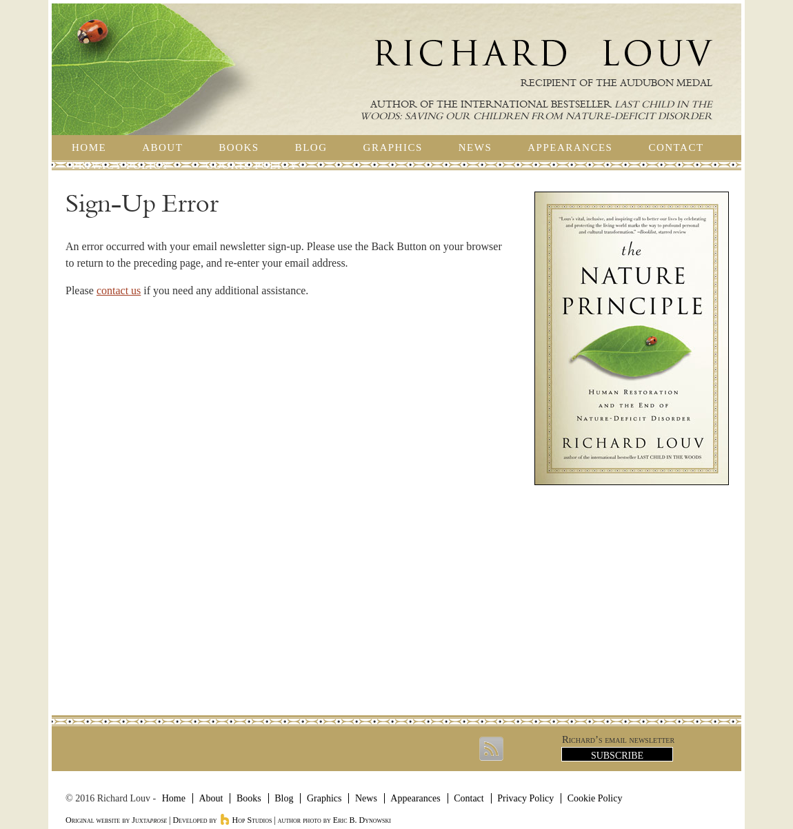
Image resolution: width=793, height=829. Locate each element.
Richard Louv (543, 53)
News (475, 147)
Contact (675, 147)
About (162, 147)
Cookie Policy (251, 165)
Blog (311, 147)
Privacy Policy (121, 165)
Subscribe (617, 755)
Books (239, 147)
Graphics (393, 147)
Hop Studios (245, 820)
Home (89, 147)
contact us (119, 290)
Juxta (149, 820)
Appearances (570, 147)
